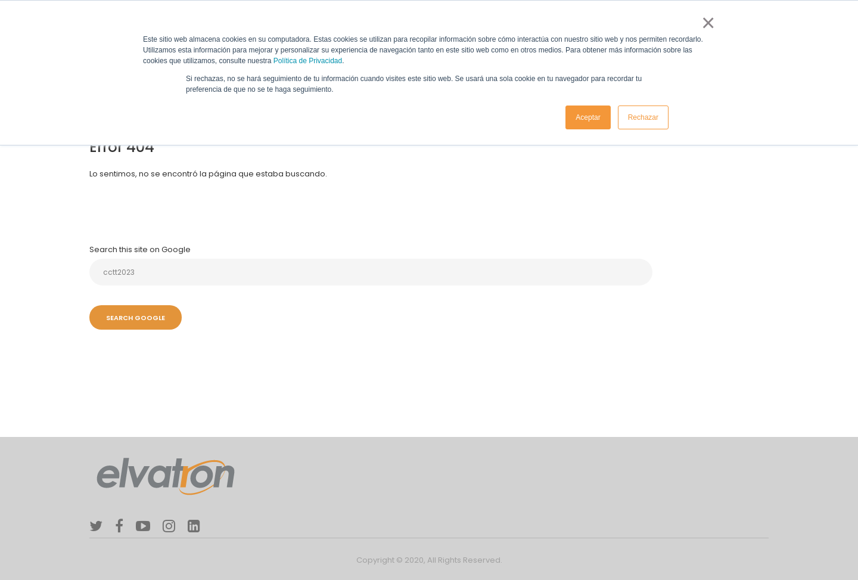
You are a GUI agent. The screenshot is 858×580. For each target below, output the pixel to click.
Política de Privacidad (307, 61)
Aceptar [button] (588, 117)
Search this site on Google (140, 249)
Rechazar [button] (643, 117)
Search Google (135, 317)
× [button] (705, 22)
